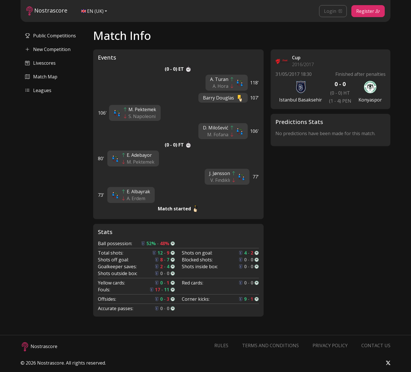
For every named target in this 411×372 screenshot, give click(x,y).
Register (368, 11)
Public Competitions (50, 35)
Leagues (38, 90)
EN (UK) (92, 11)
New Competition (47, 49)
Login (333, 11)
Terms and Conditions (270, 345)
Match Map (41, 77)
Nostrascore (46, 11)
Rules (221, 345)
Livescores (40, 63)
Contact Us (375, 345)
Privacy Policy (330, 345)
